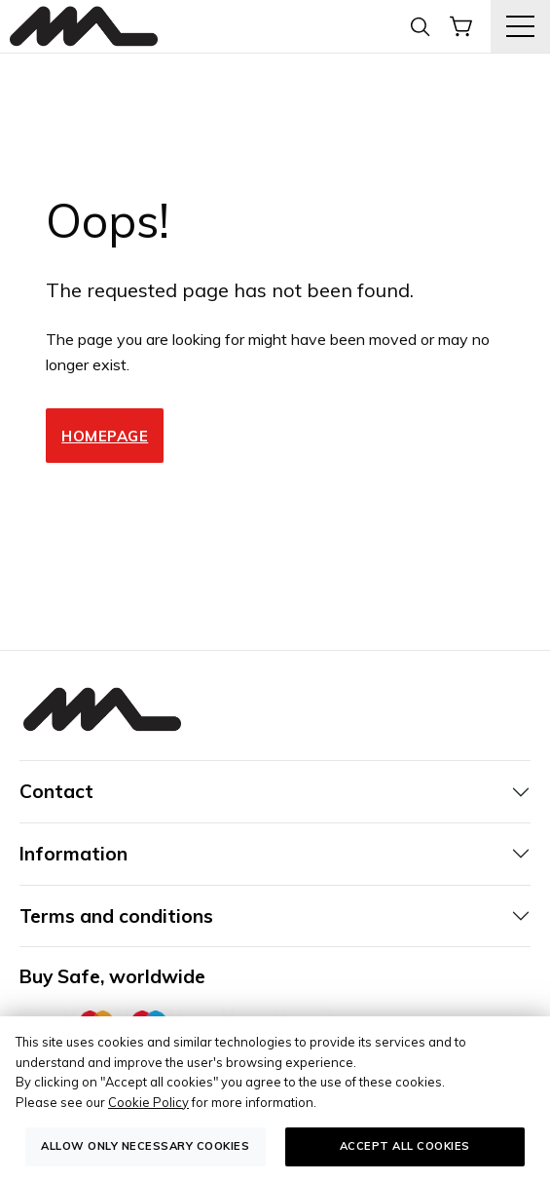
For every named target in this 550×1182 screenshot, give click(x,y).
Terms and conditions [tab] (116, 916)
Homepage (104, 436)
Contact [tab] (56, 791)
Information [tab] (73, 853)
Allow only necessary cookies (145, 1146)
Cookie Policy (148, 1102)
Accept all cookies (405, 1146)
